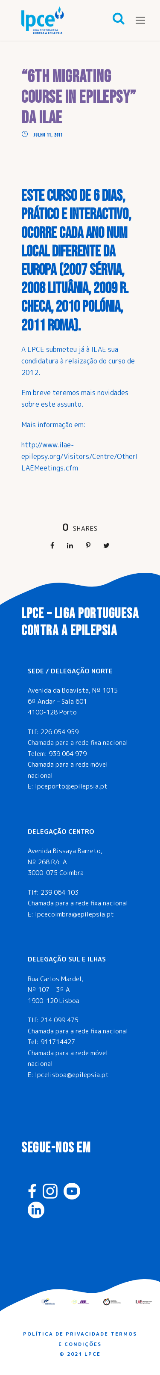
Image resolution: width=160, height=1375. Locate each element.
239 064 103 (60, 892)
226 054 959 (60, 731)
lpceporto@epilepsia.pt (71, 786)
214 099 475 (60, 1019)
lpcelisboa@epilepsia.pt (72, 1074)
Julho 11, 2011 (48, 135)
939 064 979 (68, 753)
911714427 (58, 1041)
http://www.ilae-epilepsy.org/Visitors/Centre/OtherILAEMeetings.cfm (79, 456)
